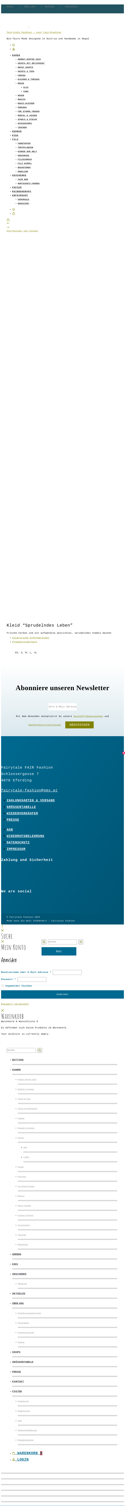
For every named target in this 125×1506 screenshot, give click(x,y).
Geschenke (19, 175)
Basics (21, 99)
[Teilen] (62, 1484)
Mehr (59, 951)
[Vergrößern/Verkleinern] (62, 1473)
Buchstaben (24, 168)
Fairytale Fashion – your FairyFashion (34, 32)
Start (10, 231)
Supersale (23, 200)
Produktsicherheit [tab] (24, 642)
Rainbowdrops (21, 191)
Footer (17, 1391)
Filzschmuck (25, 160)
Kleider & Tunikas (29, 79)
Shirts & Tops (26, 71)
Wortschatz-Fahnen (29, 184)
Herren (17, 131)
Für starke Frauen (29, 112)
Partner (21, 1342)
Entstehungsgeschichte (29, 1313)
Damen (16, 55)
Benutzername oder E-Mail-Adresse (26, 972)
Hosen (21, 96)
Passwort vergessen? (15, 1004)
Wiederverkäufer (22, 813)
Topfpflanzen (25, 148)
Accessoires (25, 123)
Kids (15, 135)
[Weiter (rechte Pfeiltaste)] (62, 1501)
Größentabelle (21, 807)
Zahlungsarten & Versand (31, 800)
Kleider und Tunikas (25, 231)
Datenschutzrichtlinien (45, 725)
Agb (10, 829)
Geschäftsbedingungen (88, 716)
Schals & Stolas (27, 119)
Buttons (18, 1059)
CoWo (26, 91)
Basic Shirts (25, 67)
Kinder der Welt (27, 152)
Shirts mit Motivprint (31, 63)
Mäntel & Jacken (27, 116)
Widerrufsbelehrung (25, 836)
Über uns (29, 6)
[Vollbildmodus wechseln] (62, 1478)
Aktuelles (71, 6)
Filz (15, 139)
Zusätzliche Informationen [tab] (30, 638)
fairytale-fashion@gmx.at (29, 790)
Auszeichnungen (26, 1332)
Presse (13, 820)
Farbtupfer (24, 144)
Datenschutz (18, 842)
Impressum (16, 849)
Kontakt (49, 6)
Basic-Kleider (26, 103)
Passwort (8, 979)
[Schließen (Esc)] (62, 1490)
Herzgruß (23, 156)
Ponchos (22, 107)
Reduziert (23, 204)
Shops (10, 6)
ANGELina (23, 172)
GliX (26, 87)
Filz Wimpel (25, 164)
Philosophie (23, 1323)
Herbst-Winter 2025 (29, 59)
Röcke (21, 83)
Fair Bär (23, 180)
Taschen (22, 128)
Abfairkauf (20, 195)
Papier (17, 187)
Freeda (21, 75)
